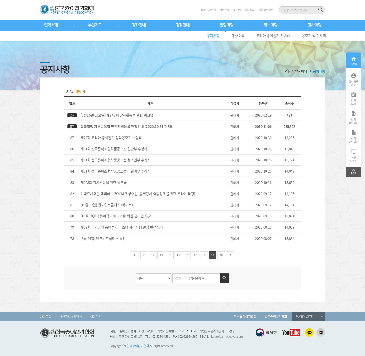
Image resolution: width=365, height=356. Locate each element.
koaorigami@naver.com (227, 336)
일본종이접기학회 (276, 316)
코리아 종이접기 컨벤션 (273, 35)
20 (221, 255)
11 (144, 255)
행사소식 (238, 35)
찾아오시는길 (208, 10)
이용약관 (95, 316)
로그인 (237, 10)
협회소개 (51, 25)
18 (204, 255)
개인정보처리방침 (71, 316)
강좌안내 (139, 25)
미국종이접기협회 (245, 316)
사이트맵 (224, 10)
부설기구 (95, 25)
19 (212, 255)
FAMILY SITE (309, 316)
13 (161, 255)
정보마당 (270, 25)
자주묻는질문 (265, 10)
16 (187, 255)
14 (169, 255)
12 (152, 255)
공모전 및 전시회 (314, 35)
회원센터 (250, 10)
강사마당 (314, 25)
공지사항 (213, 35)
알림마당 (226, 25)
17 (195, 255)
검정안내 (183, 25)
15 (178, 255)
